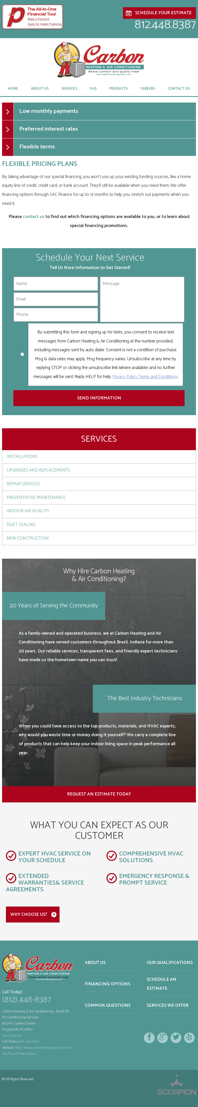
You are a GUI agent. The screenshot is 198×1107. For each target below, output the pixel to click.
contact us (33, 216)
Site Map (8, 1054)
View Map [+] (11, 1036)
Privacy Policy (26, 1054)
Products (118, 88)
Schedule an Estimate (161, 984)
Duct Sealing (21, 524)
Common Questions (107, 1005)
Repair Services (23, 484)
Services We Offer (167, 1005)
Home (13, 88)
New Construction (28, 538)
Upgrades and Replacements (38, 470)
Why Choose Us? (28, 914)
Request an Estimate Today (99, 794)
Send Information (99, 398)
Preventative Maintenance (36, 497)
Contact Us (179, 88)
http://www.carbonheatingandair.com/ (43, 1048)
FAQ (93, 88)
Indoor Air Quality (28, 511)
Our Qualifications (170, 962)
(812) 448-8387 (26, 1000)
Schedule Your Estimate (163, 12)
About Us (40, 88)
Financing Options (107, 984)
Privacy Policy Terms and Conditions (145, 376)
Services (69, 88)
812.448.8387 (165, 25)
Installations (22, 456)
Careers (147, 88)
